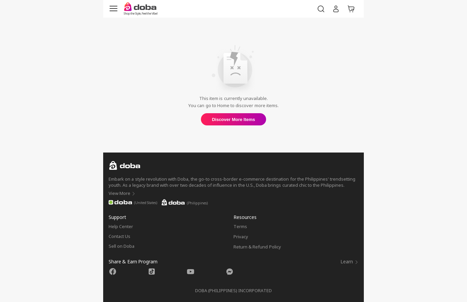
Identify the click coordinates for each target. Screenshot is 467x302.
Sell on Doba (121, 246)
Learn (349, 261)
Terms (240, 226)
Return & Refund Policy (257, 247)
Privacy (241, 237)
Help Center (121, 226)
